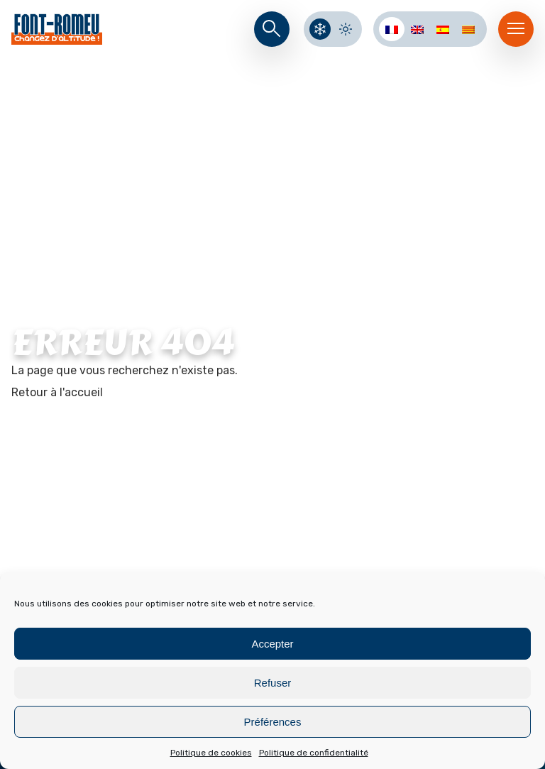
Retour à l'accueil (57, 392)
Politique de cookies (211, 753)
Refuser (273, 683)
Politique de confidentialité (313, 753)
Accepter (272, 644)
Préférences (273, 722)
